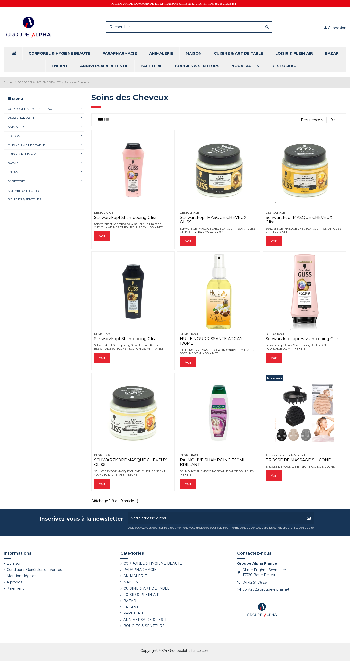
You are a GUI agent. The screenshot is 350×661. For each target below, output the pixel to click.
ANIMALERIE (135, 576)
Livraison (14, 563)
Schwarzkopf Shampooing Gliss (125, 217)
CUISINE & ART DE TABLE (146, 588)
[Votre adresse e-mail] (216, 518)
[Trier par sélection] (312, 120)
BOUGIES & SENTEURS (144, 626)
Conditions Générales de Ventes (34, 569)
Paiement (15, 588)
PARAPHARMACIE (140, 569)
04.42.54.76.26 (255, 582)
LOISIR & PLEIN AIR (141, 594)
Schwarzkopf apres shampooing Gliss (302, 338)
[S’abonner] (309, 518)
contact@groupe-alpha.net (266, 589)
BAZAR (129, 601)
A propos (14, 582)
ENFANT (130, 607)
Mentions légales (21, 576)
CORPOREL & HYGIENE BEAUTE (152, 563)
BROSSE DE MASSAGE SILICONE (298, 460)
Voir (102, 236)
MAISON (131, 582)
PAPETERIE (133, 613)
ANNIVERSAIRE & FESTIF (146, 619)
